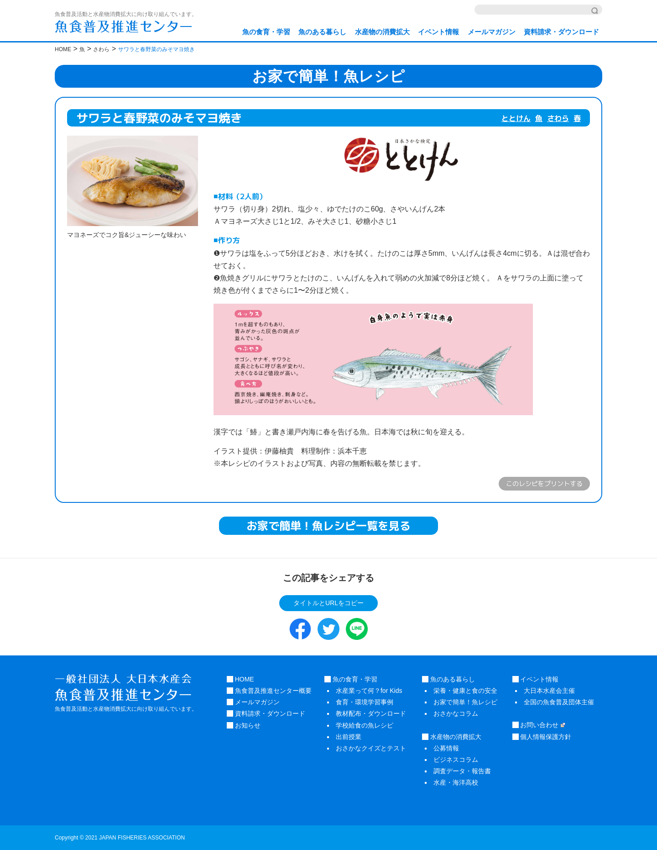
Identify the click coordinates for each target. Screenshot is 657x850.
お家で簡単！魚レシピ (465, 702)
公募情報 (446, 748)
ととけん (516, 118)
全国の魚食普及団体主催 (559, 702)
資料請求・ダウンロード (561, 32)
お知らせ (244, 725)
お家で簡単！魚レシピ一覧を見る (328, 525)
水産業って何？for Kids (369, 690)
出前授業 (348, 736)
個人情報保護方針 (542, 736)
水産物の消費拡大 (382, 32)
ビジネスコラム (455, 759)
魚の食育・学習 (266, 32)
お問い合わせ (538, 725)
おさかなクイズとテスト (371, 748)
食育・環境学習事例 (364, 702)
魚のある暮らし (322, 32)
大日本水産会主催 (549, 690)
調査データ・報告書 (462, 771)
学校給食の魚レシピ (364, 725)
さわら (558, 118)
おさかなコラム (455, 713)
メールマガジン (492, 32)
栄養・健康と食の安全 (465, 690)
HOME (240, 679)
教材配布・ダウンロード (371, 713)
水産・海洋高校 (455, 782)
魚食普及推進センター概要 (269, 690)
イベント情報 (438, 32)
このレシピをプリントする (544, 483)
